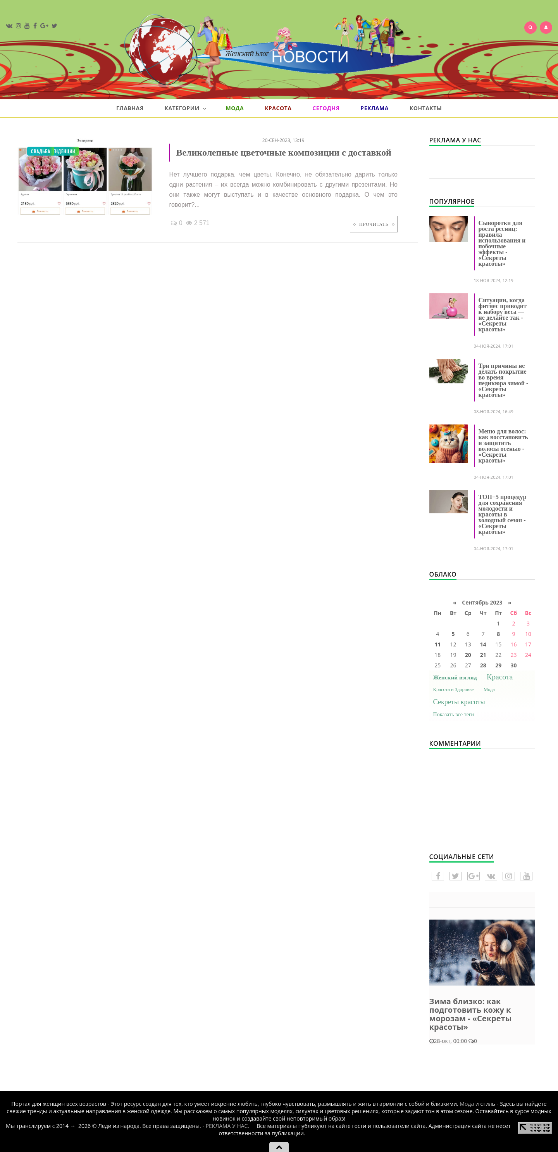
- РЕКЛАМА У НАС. (225, 1125)
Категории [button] (185, 108)
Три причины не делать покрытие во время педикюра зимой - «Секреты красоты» (504, 380)
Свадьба (40, 151)
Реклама (374, 108)
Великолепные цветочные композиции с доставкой (283, 152)
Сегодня (325, 108)
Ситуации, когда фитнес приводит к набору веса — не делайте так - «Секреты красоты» (503, 315)
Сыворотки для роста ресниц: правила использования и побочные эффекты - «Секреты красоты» (502, 243)
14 (483, 644)
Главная (130, 108)
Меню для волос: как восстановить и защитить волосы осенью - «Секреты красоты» (503, 446)
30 (513, 665)
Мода (235, 108)
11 (437, 644)
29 (498, 665)
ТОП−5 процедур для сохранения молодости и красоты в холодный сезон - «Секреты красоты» (503, 514)
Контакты (426, 108)
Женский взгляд (455, 677)
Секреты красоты (459, 702)
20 (468, 654)
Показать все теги (453, 714)
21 (483, 654)
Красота (278, 108)
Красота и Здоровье (453, 689)
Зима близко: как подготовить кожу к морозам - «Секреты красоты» (470, 1014)
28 (483, 665)
